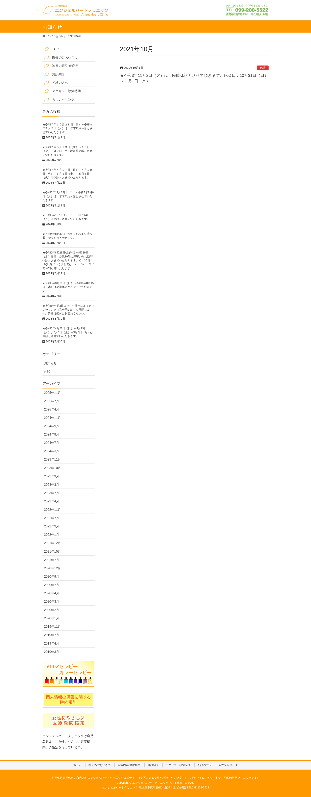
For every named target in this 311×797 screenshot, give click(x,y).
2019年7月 (51, 635)
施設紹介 (54, 74)
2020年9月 (51, 576)
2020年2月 (51, 610)
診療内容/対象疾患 (61, 66)
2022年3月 (51, 526)
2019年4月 (51, 643)
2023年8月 (51, 484)
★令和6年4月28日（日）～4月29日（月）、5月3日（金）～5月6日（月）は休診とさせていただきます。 (67, 332)
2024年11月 (52, 417)
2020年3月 (51, 601)
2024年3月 (51, 451)
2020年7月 (51, 585)
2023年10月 (52, 468)
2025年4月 (51, 409)
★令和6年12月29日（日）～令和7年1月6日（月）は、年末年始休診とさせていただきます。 (68, 196)
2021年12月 (52, 543)
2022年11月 (52, 509)
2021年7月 (51, 560)
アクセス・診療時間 (62, 91)
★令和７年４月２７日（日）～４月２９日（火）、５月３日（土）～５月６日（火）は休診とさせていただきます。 (67, 173)
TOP (51, 49)
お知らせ (50, 363)
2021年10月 (52, 551)
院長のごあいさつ (61, 58)
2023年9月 (51, 476)
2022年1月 (51, 534)
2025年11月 (52, 392)
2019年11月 (52, 626)
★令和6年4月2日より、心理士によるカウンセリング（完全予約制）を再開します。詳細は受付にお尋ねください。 (68, 309)
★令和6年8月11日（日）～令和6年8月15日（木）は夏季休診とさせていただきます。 (68, 286)
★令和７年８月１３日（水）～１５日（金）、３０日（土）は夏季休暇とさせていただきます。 (67, 151)
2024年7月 (51, 442)
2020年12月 (52, 568)
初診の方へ (56, 83)
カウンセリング (59, 100)
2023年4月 (51, 501)
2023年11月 (52, 459)
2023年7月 (51, 493)
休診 (263, 67)
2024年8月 (51, 434)
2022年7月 (51, 518)
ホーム (77, 765)
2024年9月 (51, 426)
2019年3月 (51, 651)
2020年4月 (51, 593)
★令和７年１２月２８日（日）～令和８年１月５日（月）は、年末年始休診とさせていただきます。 (67, 128)
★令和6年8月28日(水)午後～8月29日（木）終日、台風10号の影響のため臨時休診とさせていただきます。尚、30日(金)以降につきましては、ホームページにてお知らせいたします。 (68, 260)
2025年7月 (51, 401)
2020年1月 (51, 618)
